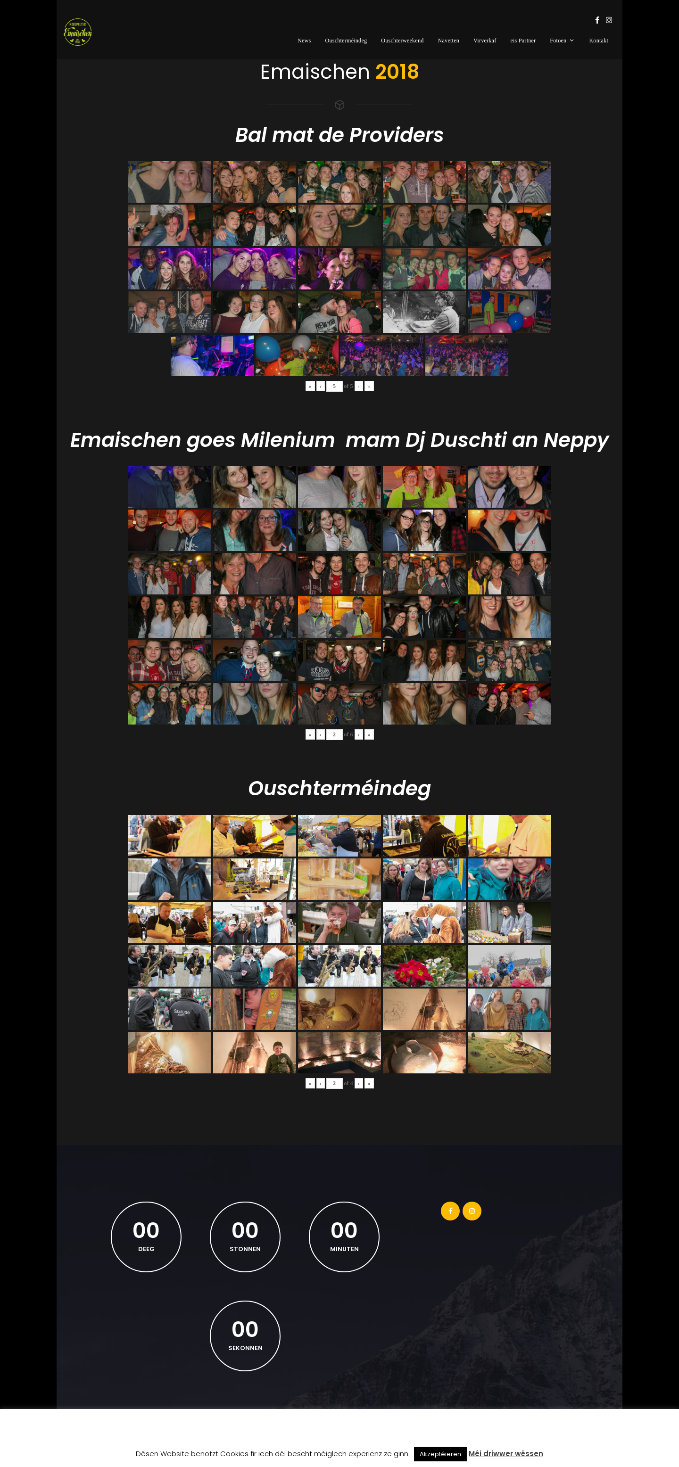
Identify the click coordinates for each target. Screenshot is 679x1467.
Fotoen (562, 40)
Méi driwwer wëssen (506, 1454)
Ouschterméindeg (346, 40)
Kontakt (598, 40)
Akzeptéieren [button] (440, 1454)
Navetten (449, 40)
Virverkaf (484, 40)
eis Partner (523, 40)
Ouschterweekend (402, 40)
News (304, 40)
